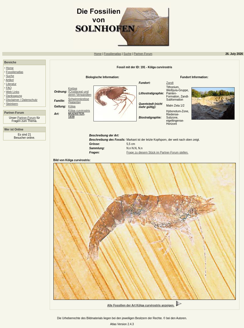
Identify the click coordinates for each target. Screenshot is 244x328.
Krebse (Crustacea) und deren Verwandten (79, 91)
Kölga (72, 106)
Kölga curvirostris (79, 114)
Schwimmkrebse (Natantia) (78, 100)
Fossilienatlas (112, 53)
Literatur (11, 84)
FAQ (9, 88)
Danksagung (14, 95)
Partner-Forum (143, 53)
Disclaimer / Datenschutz (21, 99)
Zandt (170, 82)
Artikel (10, 80)
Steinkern (12, 103)
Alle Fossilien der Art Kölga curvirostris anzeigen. (140, 305)
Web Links (12, 92)
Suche (128, 53)
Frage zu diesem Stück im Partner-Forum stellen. (157, 152)
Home (98, 53)
